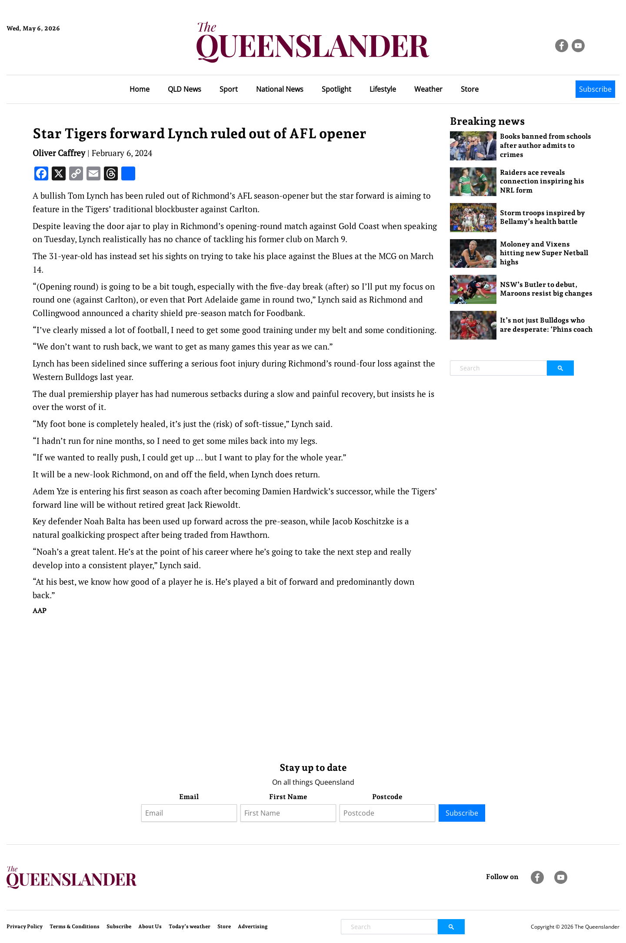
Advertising (253, 926)
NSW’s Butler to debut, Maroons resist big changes (546, 289)
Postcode (387, 797)
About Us (150, 926)
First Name (288, 797)
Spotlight (336, 89)
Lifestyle (383, 89)
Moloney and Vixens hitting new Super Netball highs (544, 253)
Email (189, 797)
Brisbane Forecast (48, 57)
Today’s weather (189, 926)
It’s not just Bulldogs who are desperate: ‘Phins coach (546, 324)
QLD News (184, 89)
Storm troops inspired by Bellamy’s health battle (542, 217)
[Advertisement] (235, 686)
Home (140, 89)
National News (279, 89)
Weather (428, 89)
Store (470, 89)
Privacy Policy (25, 926)
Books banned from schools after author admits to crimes (545, 145)
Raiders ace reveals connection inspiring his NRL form (542, 181)
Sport (229, 89)
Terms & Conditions (75, 926)
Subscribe (595, 89)
